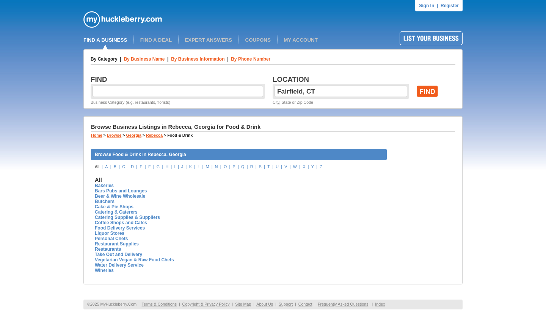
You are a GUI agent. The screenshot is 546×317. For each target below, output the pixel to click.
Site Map (243, 304)
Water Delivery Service (119, 265)
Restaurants (108, 249)
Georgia (133, 135)
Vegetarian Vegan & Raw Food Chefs (134, 259)
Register (450, 5)
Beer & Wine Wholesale (120, 196)
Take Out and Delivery (118, 254)
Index (380, 304)
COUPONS (258, 40)
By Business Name (144, 59)
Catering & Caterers (116, 212)
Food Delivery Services (120, 228)
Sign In (426, 5)
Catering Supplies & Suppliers (127, 217)
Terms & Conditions (159, 304)
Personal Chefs (111, 238)
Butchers (105, 201)
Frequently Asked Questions (343, 304)
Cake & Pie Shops (114, 206)
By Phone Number (250, 59)
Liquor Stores (109, 233)
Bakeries (104, 185)
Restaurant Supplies (117, 244)
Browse (114, 135)
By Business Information (197, 59)
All (97, 166)
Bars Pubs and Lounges (121, 191)
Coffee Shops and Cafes (121, 222)
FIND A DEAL (156, 40)
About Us (264, 304)
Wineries (104, 270)
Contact (305, 304)
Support (286, 304)
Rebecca (154, 135)
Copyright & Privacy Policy (206, 304)
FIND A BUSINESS (105, 40)
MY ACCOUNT (301, 40)
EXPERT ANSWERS (208, 40)
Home (96, 135)
